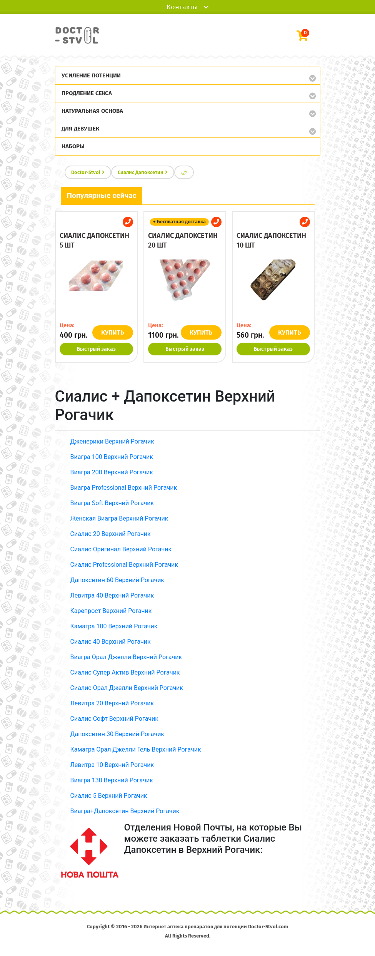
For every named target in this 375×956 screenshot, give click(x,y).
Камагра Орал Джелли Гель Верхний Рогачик (135, 749)
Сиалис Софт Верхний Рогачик (114, 718)
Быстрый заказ (96, 349)
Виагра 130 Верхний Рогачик (111, 780)
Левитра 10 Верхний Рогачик (112, 764)
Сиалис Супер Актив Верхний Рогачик (125, 672)
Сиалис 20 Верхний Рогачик (110, 533)
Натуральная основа (92, 110)
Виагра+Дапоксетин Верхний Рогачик (125, 811)
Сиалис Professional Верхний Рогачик (124, 564)
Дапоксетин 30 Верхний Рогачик (117, 734)
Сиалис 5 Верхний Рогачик (108, 795)
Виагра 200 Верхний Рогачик (111, 472)
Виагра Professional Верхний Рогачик (123, 487)
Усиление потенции (91, 75)
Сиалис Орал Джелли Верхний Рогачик (126, 687)
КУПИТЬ (113, 332)
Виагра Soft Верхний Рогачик (112, 503)
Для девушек (80, 128)
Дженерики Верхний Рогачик (112, 441)
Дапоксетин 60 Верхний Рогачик (117, 580)
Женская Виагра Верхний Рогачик (119, 518)
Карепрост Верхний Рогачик (111, 610)
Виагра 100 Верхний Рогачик (111, 456)
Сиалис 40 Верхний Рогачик (110, 641)
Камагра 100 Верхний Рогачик (114, 626)
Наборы (73, 146)
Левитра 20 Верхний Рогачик (112, 703)
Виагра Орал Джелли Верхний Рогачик (126, 657)
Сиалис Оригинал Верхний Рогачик (121, 549)
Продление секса (87, 93)
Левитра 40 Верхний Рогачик (112, 595)
